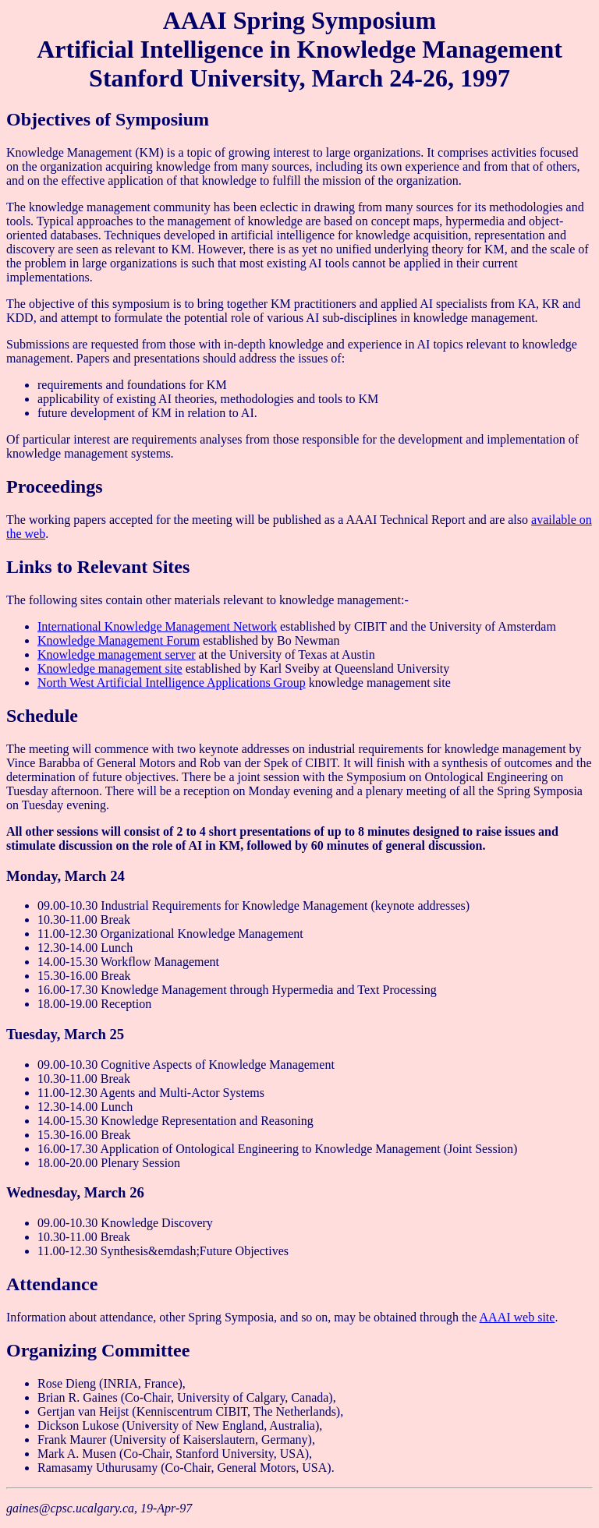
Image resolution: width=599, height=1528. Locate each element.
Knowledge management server (116, 654)
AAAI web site (517, 1317)
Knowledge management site (110, 668)
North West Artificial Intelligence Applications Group (171, 682)
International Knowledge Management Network (157, 626)
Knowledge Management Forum (118, 640)
